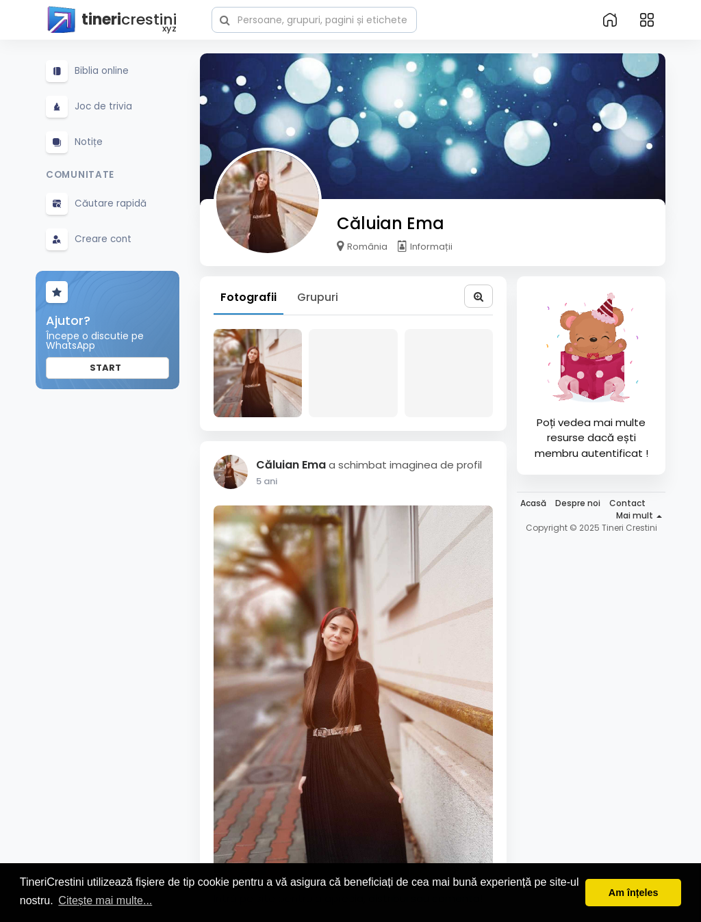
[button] (314, 18)
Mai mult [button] (639, 515)
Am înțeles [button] (634, 892)
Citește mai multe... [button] (105, 900)
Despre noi (577, 503)
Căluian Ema (390, 223)
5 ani (266, 481)
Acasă (533, 503)
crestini (111, 20)
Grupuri (317, 297)
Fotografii (248, 297)
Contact (627, 503)
